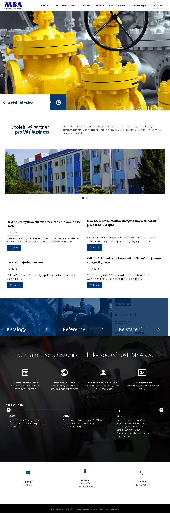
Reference (74, 329)
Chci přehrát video (18, 102)
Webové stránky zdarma (58, 509)
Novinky (100, 5)
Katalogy (16, 329)
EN (161, 5)
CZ (155, 5)
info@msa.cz (28, 485)
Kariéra (86, 5)
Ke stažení (130, 329)
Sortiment (61, 5)
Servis (75, 5)
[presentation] (9, 410)
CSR (111, 5)
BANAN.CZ (71, 509)
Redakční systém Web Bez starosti (109, 509)
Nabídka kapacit (140, 5)
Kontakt (122, 5)
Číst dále (14, 247)
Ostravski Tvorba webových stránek (86, 509)
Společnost (45, 5)
